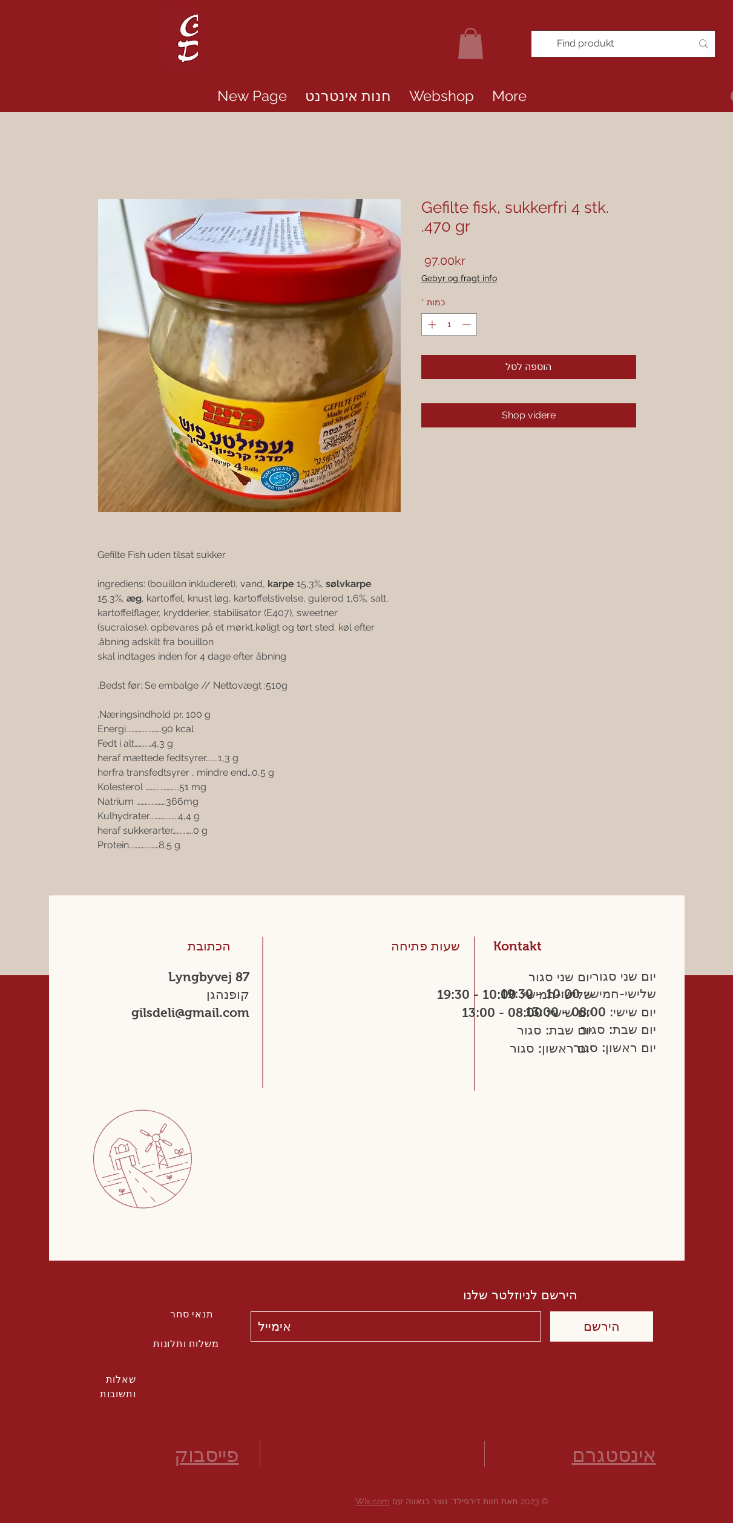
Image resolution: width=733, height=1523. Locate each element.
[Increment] (430, 324)
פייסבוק (206, 1455)
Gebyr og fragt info (459, 278)
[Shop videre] (528, 415)
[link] (471, 43)
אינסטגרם (614, 1455)
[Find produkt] (624, 44)
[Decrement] (467, 324)
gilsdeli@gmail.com (190, 1012)
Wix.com (372, 1501)
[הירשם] (601, 1326)
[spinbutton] (449, 324)
